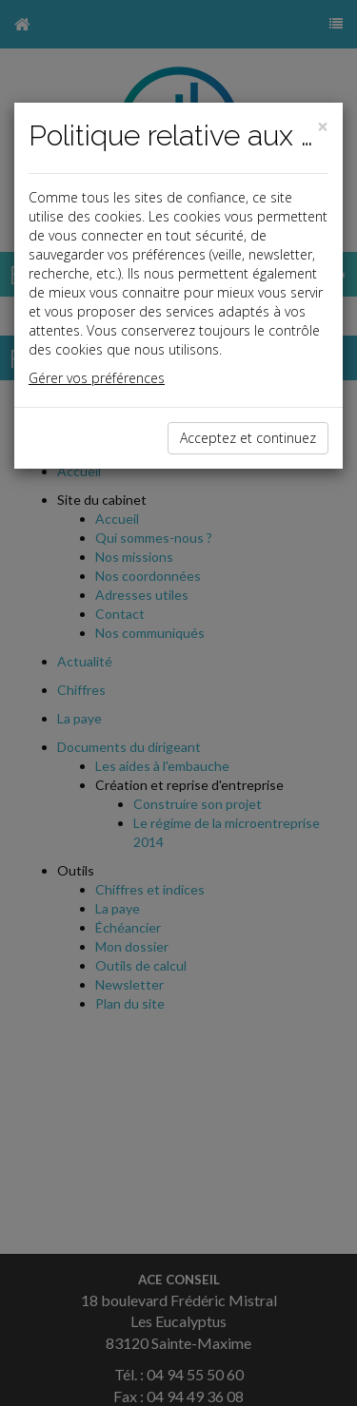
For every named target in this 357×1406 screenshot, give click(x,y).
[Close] (322, 127)
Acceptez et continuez (248, 438)
